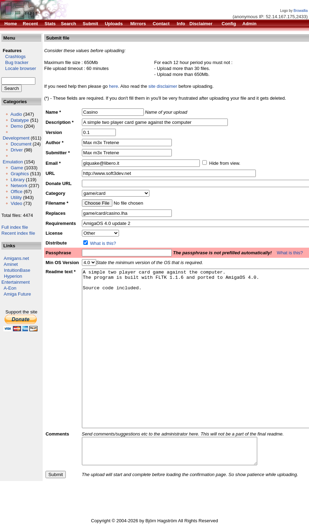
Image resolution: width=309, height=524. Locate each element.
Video (16, 203)
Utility (16, 197)
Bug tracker (14, 62)
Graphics (19, 173)
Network (18, 185)
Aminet (11, 264)
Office (16, 191)
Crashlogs (13, 56)
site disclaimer (162, 86)
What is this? (103, 243)
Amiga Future (17, 294)
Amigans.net (16, 258)
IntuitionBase (17, 270)
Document (20, 144)
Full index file (14, 227)
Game (16, 167)
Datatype (19, 120)
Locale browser (18, 68)
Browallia (301, 11)
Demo (16, 126)
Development (16, 138)
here (113, 86)
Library (17, 179)
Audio (16, 114)
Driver (16, 150)
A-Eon (10, 288)
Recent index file (18, 233)
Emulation (13, 161)
